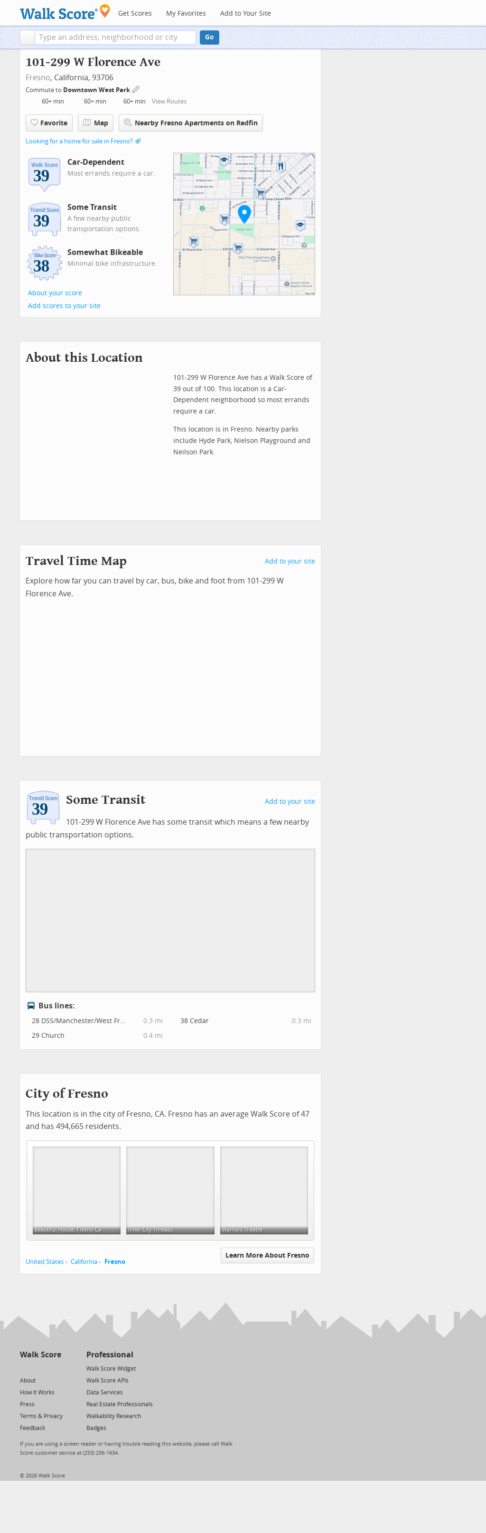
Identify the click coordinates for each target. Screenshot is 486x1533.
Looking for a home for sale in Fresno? (79, 141)
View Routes (169, 101)
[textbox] (115, 37)
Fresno (38, 77)
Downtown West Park (97, 90)
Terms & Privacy (41, 1416)
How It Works (37, 1392)
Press (27, 1404)
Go (209, 37)
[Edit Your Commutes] (136, 88)
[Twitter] (25, 1368)
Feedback (32, 1428)
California (84, 1261)
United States (45, 1261)
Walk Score (40, 1354)
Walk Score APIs (107, 1380)
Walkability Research (113, 1416)
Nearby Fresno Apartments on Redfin (191, 122)
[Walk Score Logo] (65, 11)
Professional (109, 1354)
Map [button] (95, 123)
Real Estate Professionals (119, 1404)
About (28, 1380)
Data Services (104, 1392)
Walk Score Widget (111, 1368)
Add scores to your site (64, 306)
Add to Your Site (245, 13)
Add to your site (290, 561)
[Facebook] (40, 1368)
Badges (96, 1428)
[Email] (54, 1368)
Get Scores (135, 13)
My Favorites (186, 13)
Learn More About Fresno (267, 1255)
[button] (27, 37)
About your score (55, 293)
